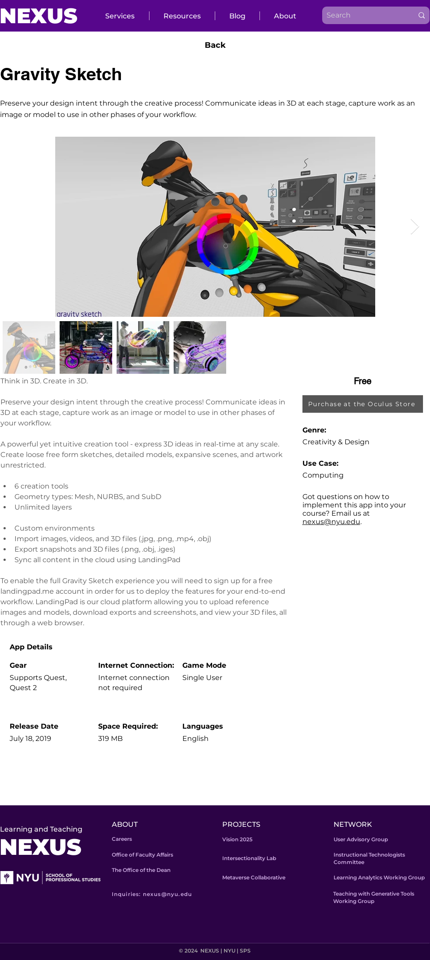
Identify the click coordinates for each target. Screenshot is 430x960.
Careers (122, 839)
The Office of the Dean (141, 870)
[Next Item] (415, 226)
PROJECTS (241, 824)
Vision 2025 (237, 839)
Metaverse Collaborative (253, 877)
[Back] (215, 45)
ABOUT (125, 824)
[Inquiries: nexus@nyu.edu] (165, 894)
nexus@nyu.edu (331, 521)
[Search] (361, 15)
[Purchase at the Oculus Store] (362, 404)
